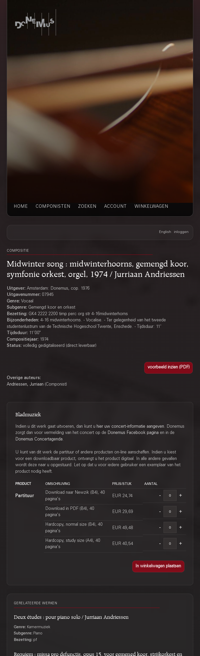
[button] (168, 368)
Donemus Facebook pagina (133, 433)
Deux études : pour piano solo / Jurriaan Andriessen (71, 616)
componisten (53, 207)
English (165, 232)
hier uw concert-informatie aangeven (130, 427)
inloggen (181, 232)
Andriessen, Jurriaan (25, 384)
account (115, 207)
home (21, 207)
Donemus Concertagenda (39, 439)
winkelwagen (151, 207)
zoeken (87, 207)
